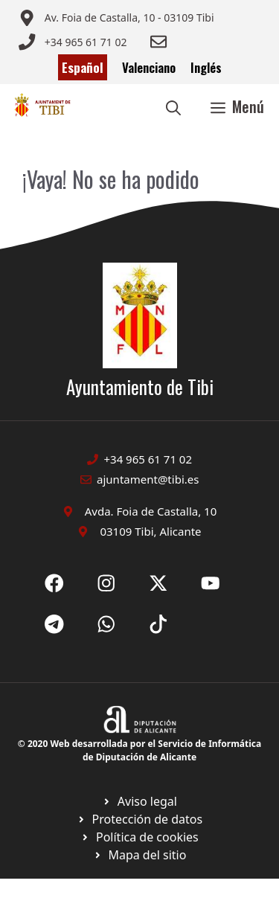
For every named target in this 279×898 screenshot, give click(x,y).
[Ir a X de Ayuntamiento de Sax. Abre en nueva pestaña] (106, 583)
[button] (173, 106)
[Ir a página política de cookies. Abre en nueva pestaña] (139, 819)
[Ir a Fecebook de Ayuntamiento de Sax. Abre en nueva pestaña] (54, 583)
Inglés (206, 67)
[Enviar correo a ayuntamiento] (116, 18)
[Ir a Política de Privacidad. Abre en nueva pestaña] (139, 801)
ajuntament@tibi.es (148, 479)
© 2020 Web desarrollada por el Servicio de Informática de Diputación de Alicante (139, 750)
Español (82, 67)
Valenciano (149, 67)
